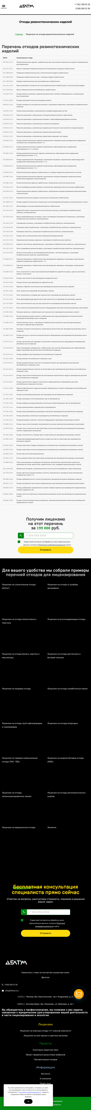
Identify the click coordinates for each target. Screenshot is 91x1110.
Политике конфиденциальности (52, 545)
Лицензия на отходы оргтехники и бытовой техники (64, 656)
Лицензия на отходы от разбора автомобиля (62, 586)
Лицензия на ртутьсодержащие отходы (66, 619)
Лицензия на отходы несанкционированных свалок (17, 794)
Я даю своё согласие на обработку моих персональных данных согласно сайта (45, 543)
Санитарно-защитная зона (45, 1050)
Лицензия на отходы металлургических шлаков (66, 794)
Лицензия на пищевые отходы (16, 689)
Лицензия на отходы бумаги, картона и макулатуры (21, 656)
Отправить (45, 550)
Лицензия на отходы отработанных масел (67, 689)
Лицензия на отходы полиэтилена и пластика (19, 621)
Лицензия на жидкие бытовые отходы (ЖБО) (65, 760)
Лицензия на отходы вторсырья (62, 723)
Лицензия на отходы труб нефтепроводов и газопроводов (22, 725)
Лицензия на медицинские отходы (18, 827)
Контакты (45, 1074)
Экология (51, 827)
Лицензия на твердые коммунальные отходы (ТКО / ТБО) (20, 760)
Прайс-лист (45, 1083)
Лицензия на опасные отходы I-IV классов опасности (45, 1031)
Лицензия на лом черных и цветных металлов (45, 1036)
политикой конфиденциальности (30, 1092)
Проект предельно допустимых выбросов (45, 1055)
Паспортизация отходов (45, 1059)
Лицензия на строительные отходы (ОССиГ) (19, 586)
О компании (45, 1079)
